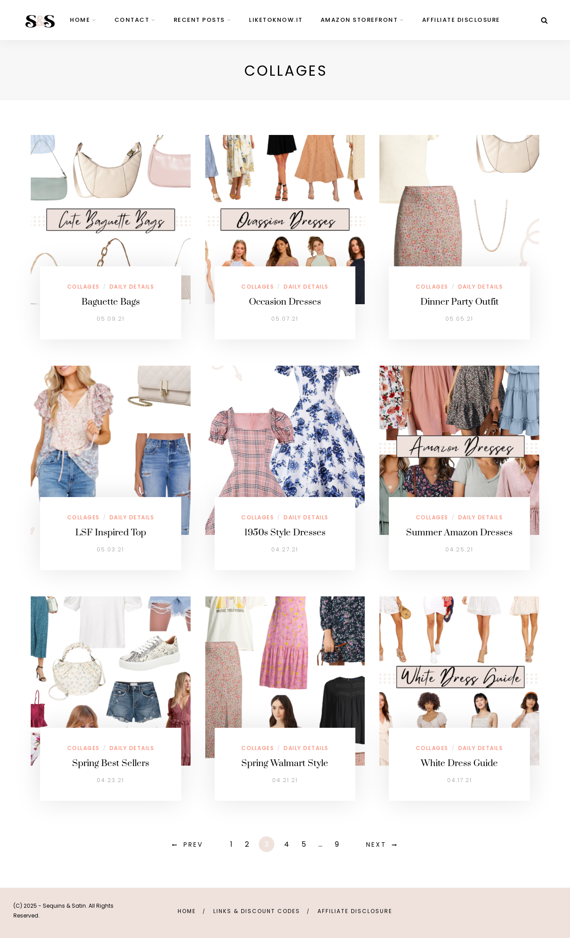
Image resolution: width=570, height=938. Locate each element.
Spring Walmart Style (284, 763)
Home (187, 911)
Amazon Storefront (359, 20)
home (80, 20)
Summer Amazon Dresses (459, 532)
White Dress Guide (459, 763)
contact (132, 20)
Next (376, 844)
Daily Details (132, 286)
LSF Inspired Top (110, 532)
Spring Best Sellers (110, 763)
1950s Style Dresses (285, 532)
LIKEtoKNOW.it (276, 20)
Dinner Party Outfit (459, 302)
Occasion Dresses (285, 302)
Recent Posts (199, 20)
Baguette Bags (110, 302)
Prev (193, 844)
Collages (83, 286)
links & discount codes (256, 911)
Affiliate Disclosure (461, 20)
